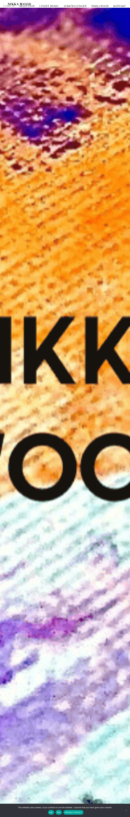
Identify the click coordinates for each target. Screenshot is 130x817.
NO (58, 812)
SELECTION (27, 6)
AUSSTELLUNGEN (75, 6)
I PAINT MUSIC (49, 6)
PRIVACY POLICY (73, 812)
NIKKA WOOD (100, 6)
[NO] (126, 810)
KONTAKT (119, 6)
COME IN (9, 6)
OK (51, 812)
